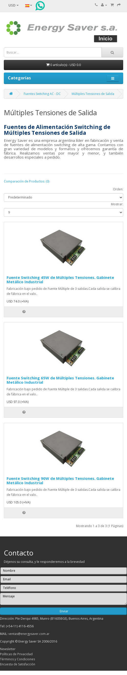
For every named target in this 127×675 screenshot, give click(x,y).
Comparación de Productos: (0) (26, 181)
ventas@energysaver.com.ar (28, 634)
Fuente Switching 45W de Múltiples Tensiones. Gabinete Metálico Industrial (60, 279)
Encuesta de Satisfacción (17, 664)
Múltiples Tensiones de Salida (93, 94)
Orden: (118, 189)
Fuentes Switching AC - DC (42, 94)
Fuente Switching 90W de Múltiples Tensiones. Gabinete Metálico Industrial (60, 480)
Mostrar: (117, 204)
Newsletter (8, 649)
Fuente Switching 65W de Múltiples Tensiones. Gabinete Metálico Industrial (60, 380)
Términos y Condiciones (17, 659)
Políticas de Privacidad (16, 654)
